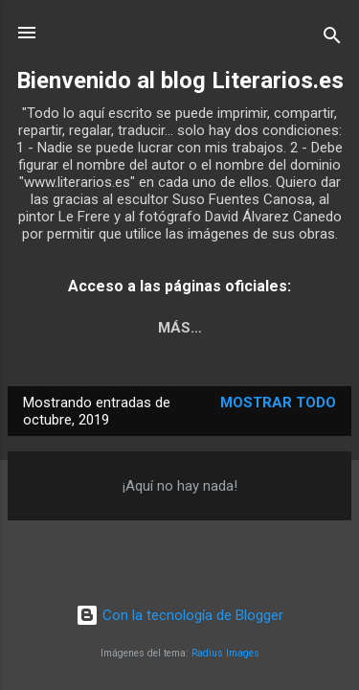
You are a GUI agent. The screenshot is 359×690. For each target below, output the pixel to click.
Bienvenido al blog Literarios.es (180, 80)
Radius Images (225, 653)
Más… (180, 327)
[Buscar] (332, 39)
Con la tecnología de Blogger (179, 615)
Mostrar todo (278, 402)
